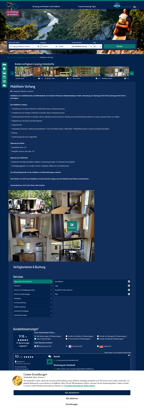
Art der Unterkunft (77, 42)
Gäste (94, 42)
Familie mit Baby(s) (111, 315)
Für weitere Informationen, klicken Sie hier (79, 386)
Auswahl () (126, 7)
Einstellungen (72, 404)
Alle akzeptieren (72, 392)
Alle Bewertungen (49, 313)
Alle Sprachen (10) (45, 323)
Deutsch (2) (107, 323)
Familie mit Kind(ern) (80, 313)
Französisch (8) (77, 323)
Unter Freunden (79, 315)
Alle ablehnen (72, 398)
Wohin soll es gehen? (14, 42)
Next (132, 73)
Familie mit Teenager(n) (113, 313)
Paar (44, 315)
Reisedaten (43, 42)
